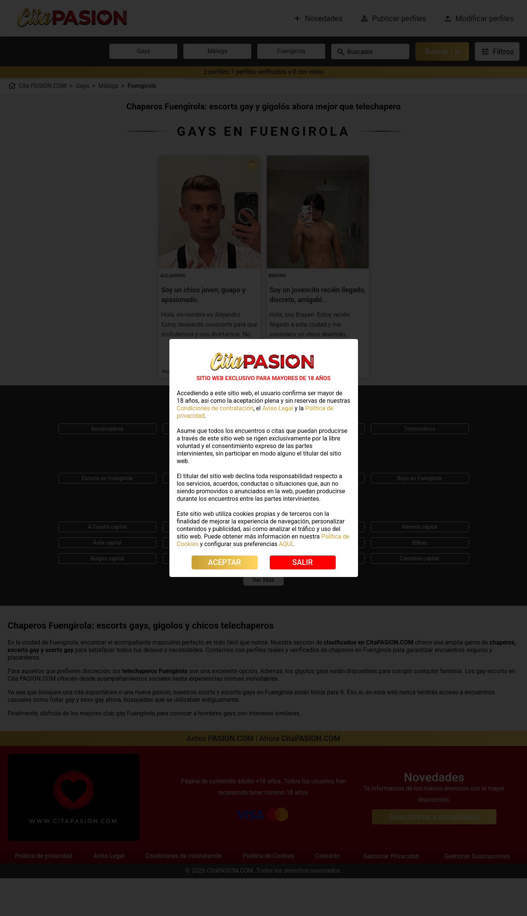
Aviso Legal (277, 408)
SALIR (302, 562)
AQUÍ (285, 544)
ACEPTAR (224, 562)
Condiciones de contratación (215, 408)
